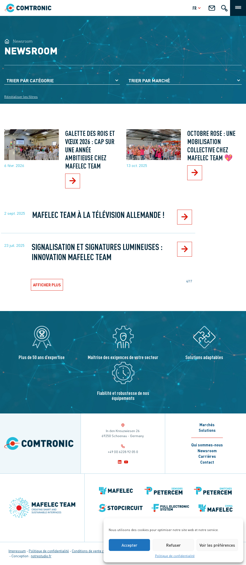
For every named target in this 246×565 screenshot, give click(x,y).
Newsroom (207, 450)
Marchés (207, 424)
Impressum (17, 551)
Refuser (173, 545)
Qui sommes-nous (207, 444)
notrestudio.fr (41, 556)
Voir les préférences (217, 545)
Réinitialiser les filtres (21, 97)
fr (197, 8)
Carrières (207, 456)
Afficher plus (47, 284)
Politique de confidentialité (175, 556)
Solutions (207, 430)
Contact (207, 462)
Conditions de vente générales (95, 551)
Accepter (129, 545)
